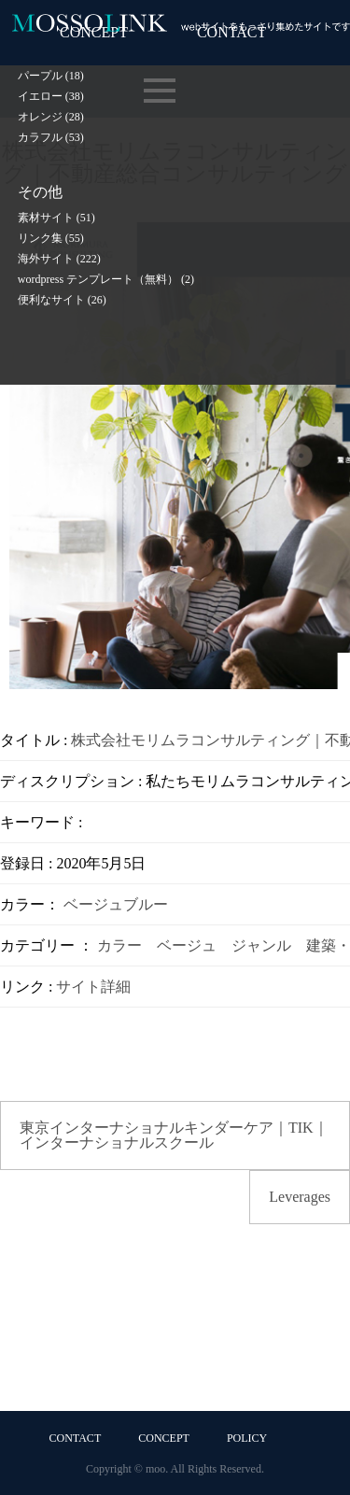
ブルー (145, 904)
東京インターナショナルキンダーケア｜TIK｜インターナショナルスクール (174, 1135)
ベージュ (93, 904)
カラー (119, 945)
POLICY (247, 1438)
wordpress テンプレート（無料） (106, 279)
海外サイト (59, 258)
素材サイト (56, 217)
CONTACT (75, 1438)
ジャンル (261, 945)
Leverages (299, 1197)
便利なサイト (62, 299)
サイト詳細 (93, 986)
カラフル (51, 137)
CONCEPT (163, 1438)
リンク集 (51, 238)
